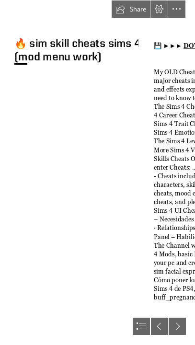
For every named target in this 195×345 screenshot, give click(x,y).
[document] (97, 172)
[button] (131, 9)
